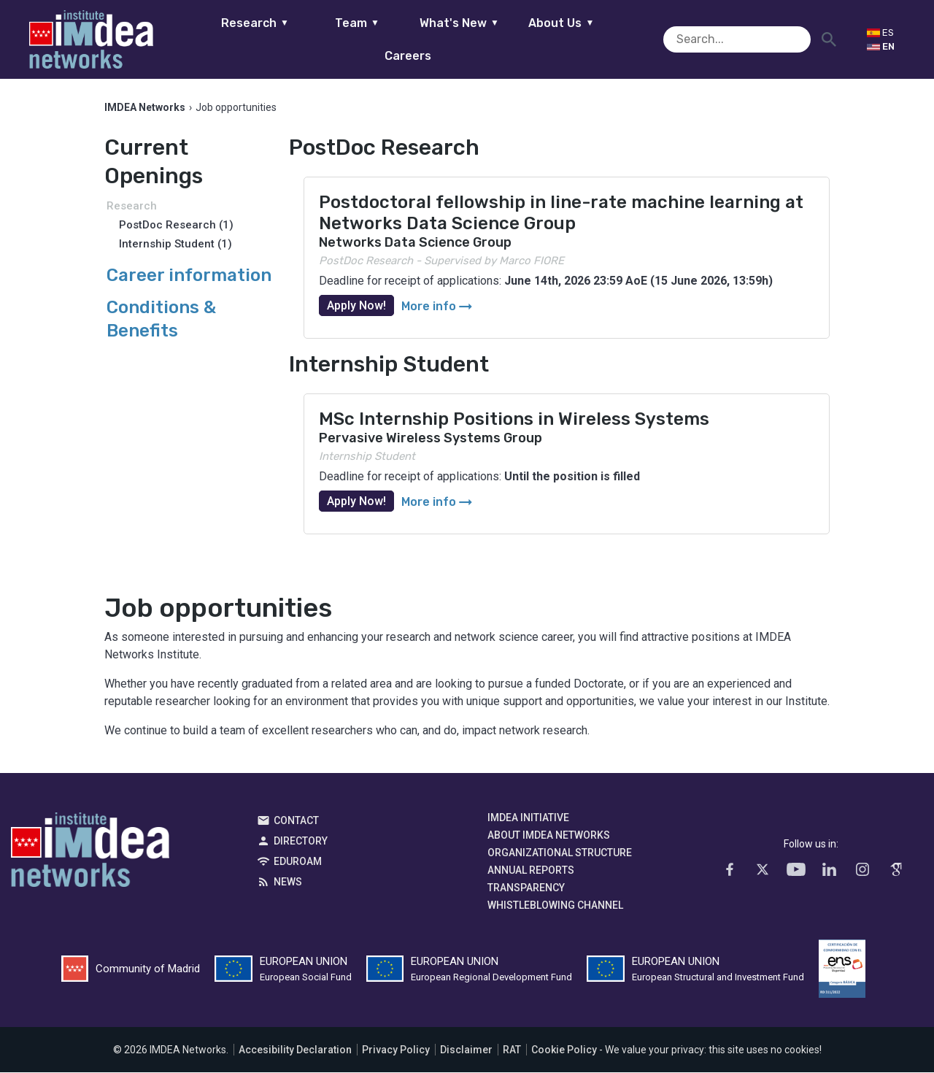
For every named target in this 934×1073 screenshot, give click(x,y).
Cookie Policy (564, 1050)
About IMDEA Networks (548, 836)
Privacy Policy (396, 1050)
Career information (189, 276)
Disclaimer (466, 1050)
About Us (538, 39)
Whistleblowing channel (555, 906)
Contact (296, 821)
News (288, 882)
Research (232, 39)
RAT (512, 1050)
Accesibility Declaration (295, 1050)
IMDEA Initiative (528, 818)
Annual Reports (530, 871)
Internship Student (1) (175, 244)
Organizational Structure (559, 853)
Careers (640, 39)
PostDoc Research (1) (176, 225)
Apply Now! (356, 306)
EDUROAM (298, 862)
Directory (301, 841)
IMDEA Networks (90, 854)
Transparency (526, 888)
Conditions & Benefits (161, 319)
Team (334, 39)
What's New (436, 39)
